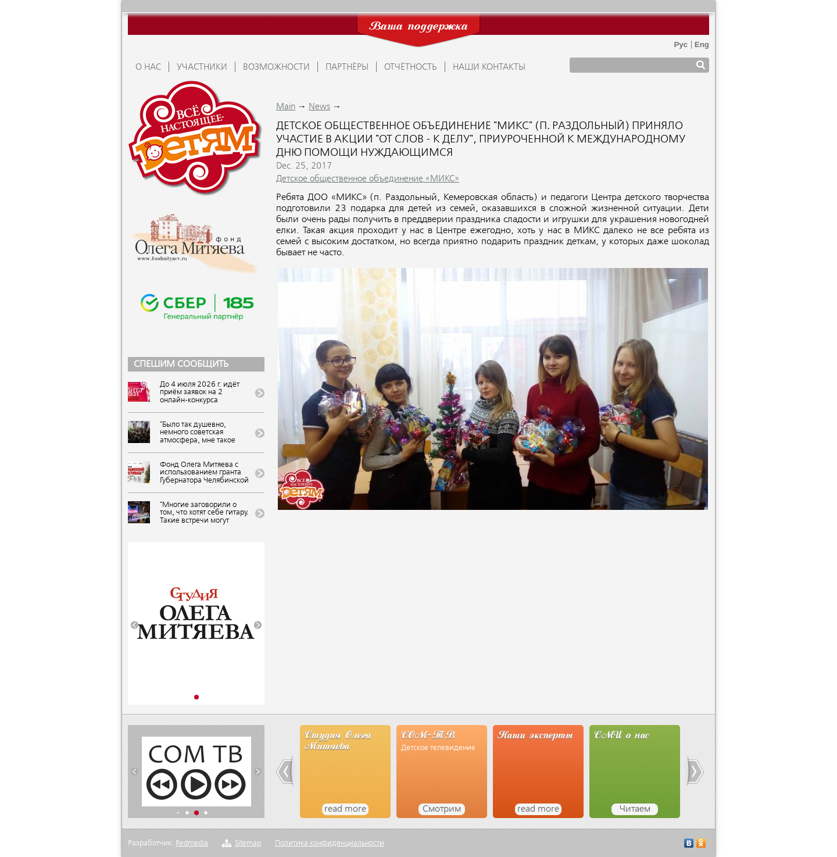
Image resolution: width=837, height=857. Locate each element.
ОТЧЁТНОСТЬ (410, 67)
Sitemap (248, 843)
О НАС (148, 67)
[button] (134, 625)
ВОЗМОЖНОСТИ (276, 67)
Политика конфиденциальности (329, 843)
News (319, 107)
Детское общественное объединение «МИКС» (367, 179)
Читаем (635, 809)
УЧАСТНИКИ (202, 67)
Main (285, 107)
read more (345, 809)
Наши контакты (489, 67)
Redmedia (192, 843)
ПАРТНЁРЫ (347, 67)
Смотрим (442, 809)
